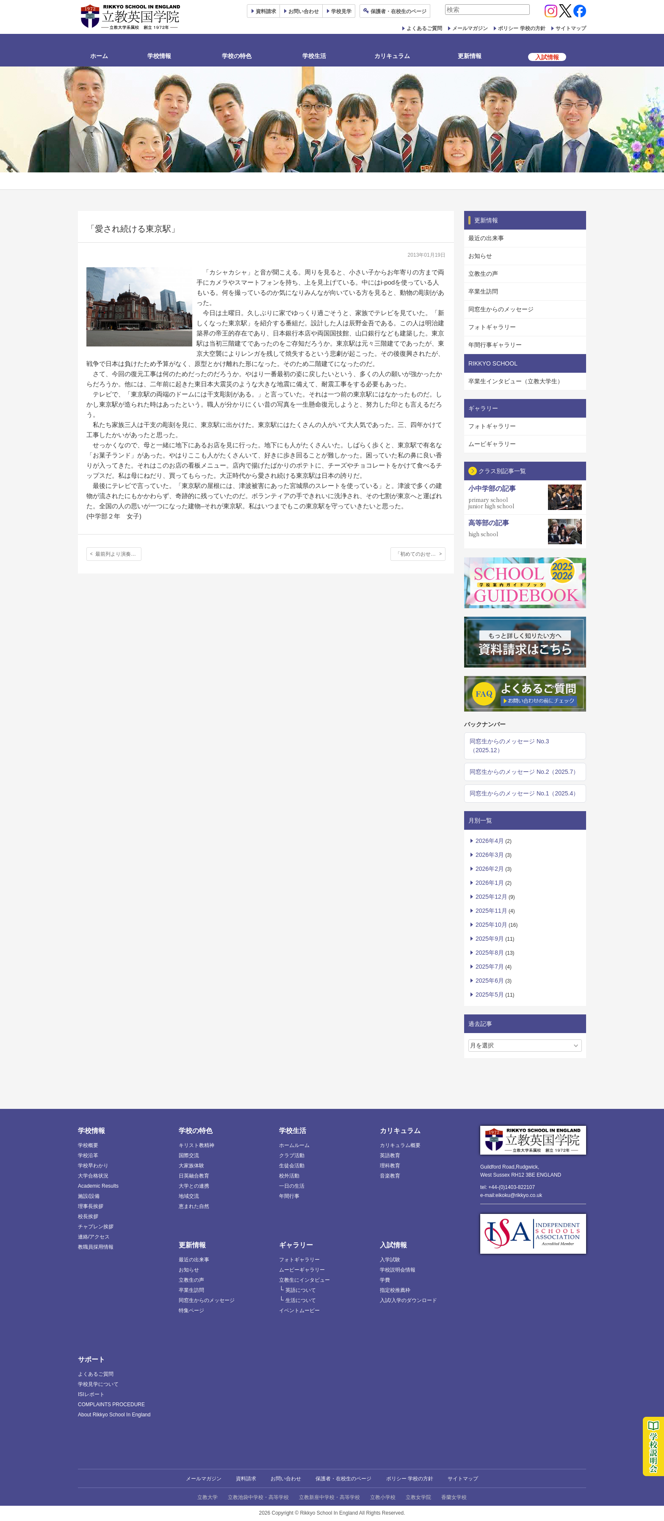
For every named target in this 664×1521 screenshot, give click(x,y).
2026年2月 (490, 868)
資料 (266, 11)
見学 (341, 11)
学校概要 (88, 1145)
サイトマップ (571, 28)
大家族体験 (191, 1166)
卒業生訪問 (483, 291)
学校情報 (159, 56)
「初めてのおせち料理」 (420, 554)
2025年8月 (490, 952)
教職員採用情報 (95, 1247)
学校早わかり (93, 1166)
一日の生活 (291, 1186)
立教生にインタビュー (304, 1280)
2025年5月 (490, 994)
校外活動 (289, 1176)
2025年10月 (491, 924)
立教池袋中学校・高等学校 (258, 1497)
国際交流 (189, 1155)
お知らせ (480, 255)
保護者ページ (398, 11)
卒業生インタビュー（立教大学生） (515, 381)
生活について (300, 1300)
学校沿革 (88, 1155)
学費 (385, 1280)
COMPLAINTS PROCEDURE (111, 1404)
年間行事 (289, 1196)
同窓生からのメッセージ (501, 309)
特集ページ (191, 1310)
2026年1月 (490, 882)
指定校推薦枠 (395, 1290)
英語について (300, 1290)
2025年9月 (490, 938)
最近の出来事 (486, 238)
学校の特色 (237, 56)
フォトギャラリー (492, 327)
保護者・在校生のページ (343, 1479)
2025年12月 (491, 896)
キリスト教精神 (196, 1145)
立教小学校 (383, 1497)
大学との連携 (194, 1186)
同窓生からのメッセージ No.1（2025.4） (524, 793)
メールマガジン (470, 28)
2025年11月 (491, 910)
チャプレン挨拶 (95, 1227)
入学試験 (390, 1260)
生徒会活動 (291, 1166)
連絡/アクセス (94, 1237)
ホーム (99, 56)
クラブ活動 (291, 1155)
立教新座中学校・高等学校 (329, 1497)
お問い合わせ (303, 11)
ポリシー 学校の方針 (521, 28)
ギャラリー (296, 1245)
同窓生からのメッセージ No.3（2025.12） (509, 746)
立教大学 (207, 1497)
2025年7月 (490, 966)
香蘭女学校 (454, 1497)
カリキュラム (392, 56)
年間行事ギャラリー (495, 344)
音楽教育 (390, 1176)
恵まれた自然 (194, 1206)
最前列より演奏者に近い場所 (118, 554)
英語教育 (390, 1155)
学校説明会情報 (397, 1270)
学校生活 (314, 56)
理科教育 (390, 1166)
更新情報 (469, 56)
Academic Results (98, 1186)
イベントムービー (299, 1310)
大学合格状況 (93, 1176)
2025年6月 (490, 980)
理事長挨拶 (90, 1206)
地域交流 (189, 1196)
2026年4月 (490, 840)
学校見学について (98, 1384)
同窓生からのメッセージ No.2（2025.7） (524, 771)
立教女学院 (418, 1497)
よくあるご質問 (424, 28)
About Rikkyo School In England (114, 1415)
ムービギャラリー (492, 444)
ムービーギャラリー (302, 1270)
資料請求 (246, 1479)
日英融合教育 (194, 1176)
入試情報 (393, 1245)
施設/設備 (89, 1196)
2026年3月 (490, 854)
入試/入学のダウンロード (408, 1300)
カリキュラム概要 (400, 1145)
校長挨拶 (88, 1216)
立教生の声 (483, 273)
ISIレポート (91, 1394)
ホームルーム (294, 1145)
